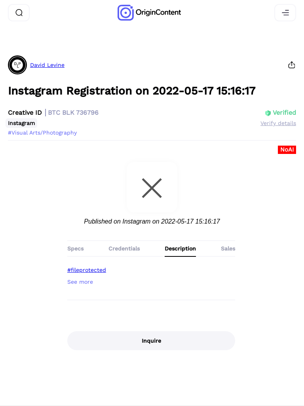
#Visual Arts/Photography (42, 132)
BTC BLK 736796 (73, 112)
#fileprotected (86, 270)
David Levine (47, 65)
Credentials (124, 248)
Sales (228, 248)
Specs (75, 248)
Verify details (278, 123)
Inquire (151, 341)
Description (180, 248)
